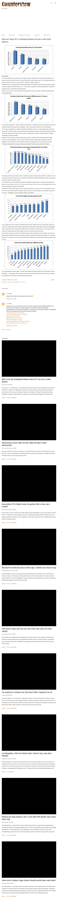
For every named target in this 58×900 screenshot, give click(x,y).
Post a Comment (6, 329)
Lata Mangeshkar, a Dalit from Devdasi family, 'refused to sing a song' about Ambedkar (26, 754)
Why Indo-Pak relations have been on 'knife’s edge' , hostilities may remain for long (29, 567)
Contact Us (37, 35)
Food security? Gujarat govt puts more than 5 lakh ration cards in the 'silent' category (27, 629)
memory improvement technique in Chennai (18, 321)
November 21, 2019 (11, 325)
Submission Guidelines (24, 35)
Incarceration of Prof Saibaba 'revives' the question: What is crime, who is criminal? (26, 505)
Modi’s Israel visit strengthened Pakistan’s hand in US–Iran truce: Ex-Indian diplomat (26, 380)
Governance (17, 282)
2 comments (10, 771)
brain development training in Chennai (16, 323)
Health (23, 282)
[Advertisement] (29, 21)
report (23, 86)
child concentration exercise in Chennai (16, 314)
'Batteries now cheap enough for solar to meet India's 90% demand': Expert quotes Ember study (29, 817)
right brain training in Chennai (14, 318)
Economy (5, 282)
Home (3, 35)
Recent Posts (47, 35)
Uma (7, 293)
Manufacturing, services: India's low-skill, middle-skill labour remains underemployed (24, 443)
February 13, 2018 (11, 298)
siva (7, 303)
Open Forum (12, 35)
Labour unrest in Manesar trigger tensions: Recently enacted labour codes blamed (28, 880)
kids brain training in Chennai (14, 319)
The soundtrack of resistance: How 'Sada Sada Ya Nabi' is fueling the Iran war (27, 692)
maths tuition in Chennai (12, 316)
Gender (10, 282)
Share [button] (52, 279)
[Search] (52, 3)
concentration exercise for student (15, 312)
